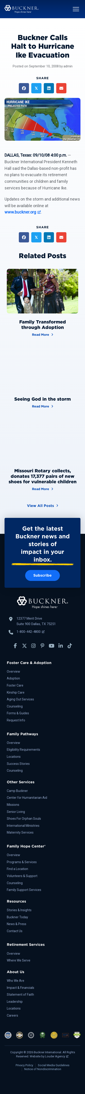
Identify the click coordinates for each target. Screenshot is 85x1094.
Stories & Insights (19, 910)
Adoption (13, 678)
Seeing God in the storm (42, 399)
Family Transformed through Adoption (42, 324)
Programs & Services (22, 862)
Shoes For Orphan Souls (24, 818)
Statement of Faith (20, 994)
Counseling (15, 706)
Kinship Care (15, 692)
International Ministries (23, 825)
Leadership (15, 1001)
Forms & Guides (18, 713)
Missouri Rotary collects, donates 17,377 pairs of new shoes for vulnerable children (43, 476)
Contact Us (14, 931)
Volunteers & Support (22, 876)
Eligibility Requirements (23, 749)
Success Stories (18, 764)
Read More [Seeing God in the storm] (42, 406)
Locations (14, 756)
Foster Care (15, 685)
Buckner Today (17, 917)
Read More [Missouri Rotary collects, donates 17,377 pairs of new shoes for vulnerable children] (42, 488)
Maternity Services (20, 832)
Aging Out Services (20, 699)
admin (68, 66)
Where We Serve (18, 960)
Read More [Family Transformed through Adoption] (42, 334)
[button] (75, 9)
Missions (13, 805)
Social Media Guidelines (53, 1065)
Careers (12, 1015)
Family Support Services (24, 890)
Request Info (16, 720)
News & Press (16, 924)
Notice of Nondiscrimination (42, 1069)
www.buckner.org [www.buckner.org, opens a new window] (23, 212)
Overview (13, 671)
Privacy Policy (24, 1065)
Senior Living (16, 812)
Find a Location (17, 869)
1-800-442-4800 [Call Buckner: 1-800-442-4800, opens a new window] (30, 632)
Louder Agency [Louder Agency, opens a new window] (56, 1056)
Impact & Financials (20, 988)
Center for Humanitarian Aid (27, 797)
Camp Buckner (17, 791)
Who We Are (15, 980)
